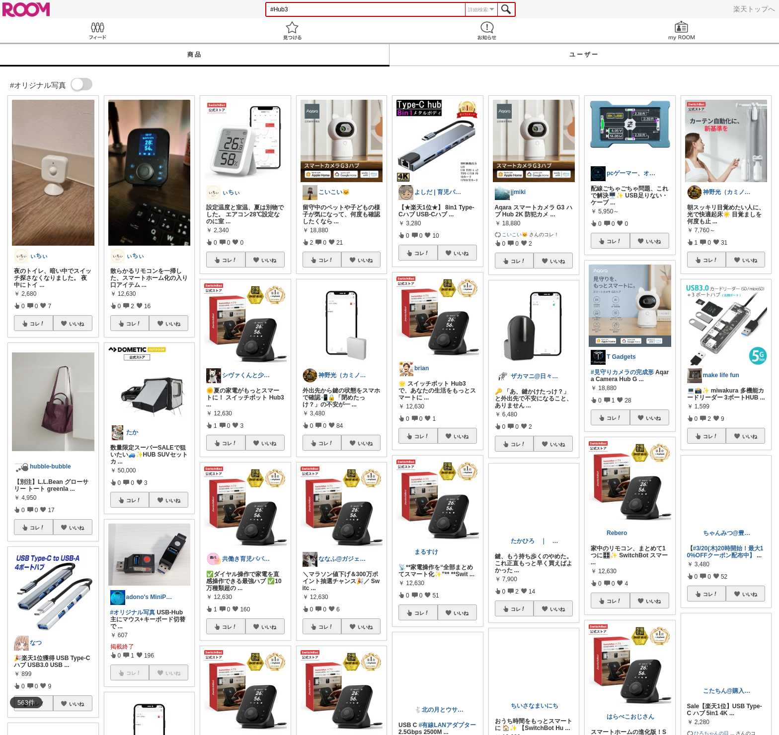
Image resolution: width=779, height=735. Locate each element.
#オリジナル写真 (133, 612)
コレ (37, 323)
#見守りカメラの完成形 (622, 372)
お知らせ (487, 30)
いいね (76, 323)
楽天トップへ (754, 9)
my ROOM (681, 30)
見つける (292, 30)
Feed (97, 30)
